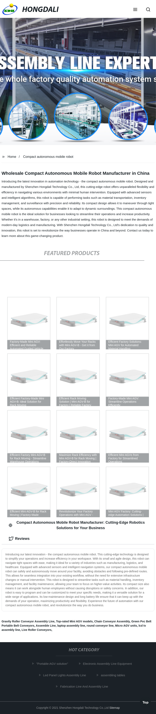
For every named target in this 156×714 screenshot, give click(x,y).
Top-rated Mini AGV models (74, 621)
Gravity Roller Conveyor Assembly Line (28, 621)
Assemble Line (46, 625)
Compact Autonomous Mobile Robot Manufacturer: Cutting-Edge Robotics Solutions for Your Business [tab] (77, 525)
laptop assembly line (71, 625)
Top (145, 702)
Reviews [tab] (19, 538)
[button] (135, 10)
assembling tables (114, 675)
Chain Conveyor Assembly (112, 621)
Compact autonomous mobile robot (48, 156)
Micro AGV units (126, 625)
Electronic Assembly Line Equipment (108, 663)
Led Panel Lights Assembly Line (65, 675)
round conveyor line (100, 625)
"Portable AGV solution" (53, 663)
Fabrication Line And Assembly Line (85, 686)
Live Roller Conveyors (36, 629)
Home (12, 156)
